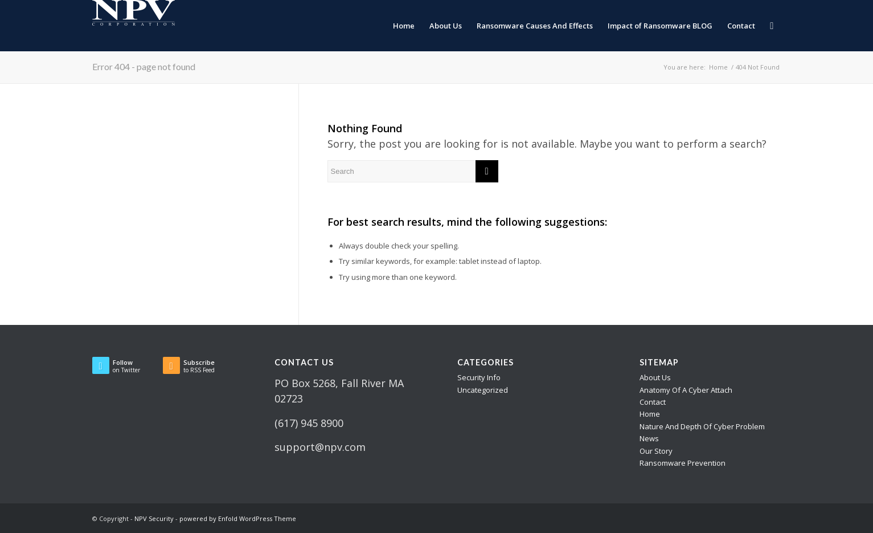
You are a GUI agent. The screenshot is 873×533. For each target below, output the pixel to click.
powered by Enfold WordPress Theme (237, 518)
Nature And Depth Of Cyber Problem (702, 426)
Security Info (479, 377)
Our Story (656, 451)
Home (650, 414)
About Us (655, 377)
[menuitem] (404, 25)
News (649, 438)
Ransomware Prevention (683, 463)
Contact (653, 402)
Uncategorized (482, 390)
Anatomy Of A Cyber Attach (686, 390)
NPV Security (154, 518)
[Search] (772, 25)
